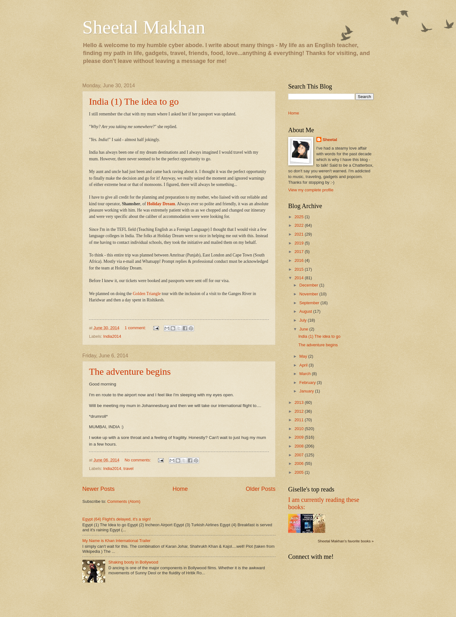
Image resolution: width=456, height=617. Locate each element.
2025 (299, 216)
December (309, 285)
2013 (299, 402)
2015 (299, 269)
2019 (299, 243)
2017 (299, 251)
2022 (299, 225)
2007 (299, 455)
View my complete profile (310, 190)
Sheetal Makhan (143, 27)
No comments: (138, 460)
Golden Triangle (147, 293)
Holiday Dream (161, 203)
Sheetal (330, 139)
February (308, 382)
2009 (299, 437)
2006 (299, 463)
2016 (299, 260)
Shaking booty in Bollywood (133, 562)
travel (128, 468)
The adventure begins (130, 371)
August (306, 311)
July (303, 320)
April (303, 365)
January (307, 391)
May (303, 356)
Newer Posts (98, 489)
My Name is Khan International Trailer (116, 540)
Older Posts (261, 489)
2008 (299, 446)
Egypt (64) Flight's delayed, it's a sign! (116, 519)
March (305, 373)
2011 (299, 419)
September (309, 302)
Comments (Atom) (123, 501)
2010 (299, 428)
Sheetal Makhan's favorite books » (346, 541)
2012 (299, 411)
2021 (299, 234)
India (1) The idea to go (134, 101)
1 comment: (135, 327)
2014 (299, 277)
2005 (299, 472)
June (304, 329)
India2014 (112, 336)
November (309, 294)
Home (180, 489)
